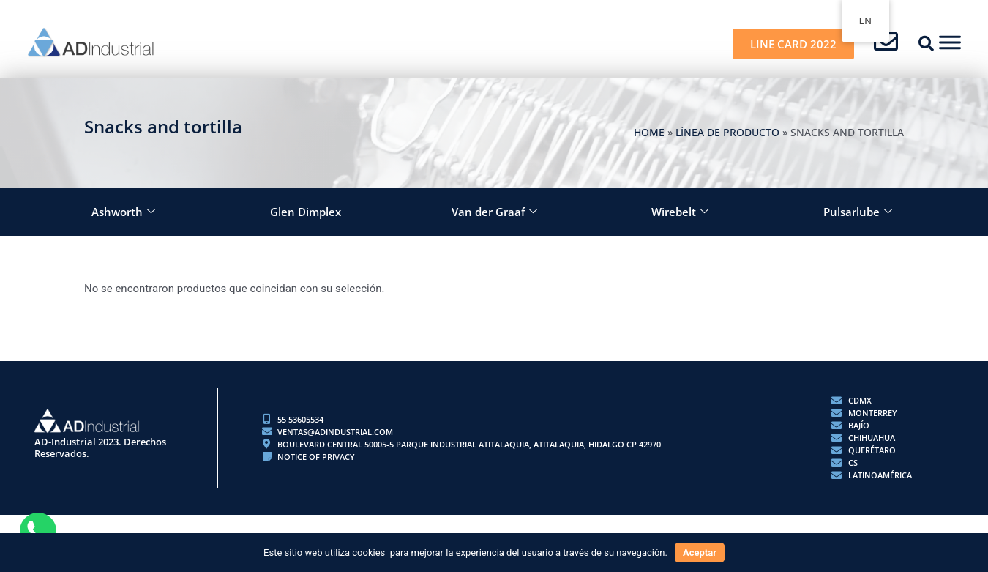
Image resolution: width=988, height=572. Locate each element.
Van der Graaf (494, 212)
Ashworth (123, 212)
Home (649, 132)
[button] (926, 44)
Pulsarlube (857, 212)
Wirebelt (679, 212)
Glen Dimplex (305, 211)
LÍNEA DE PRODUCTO (727, 132)
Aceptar (699, 552)
